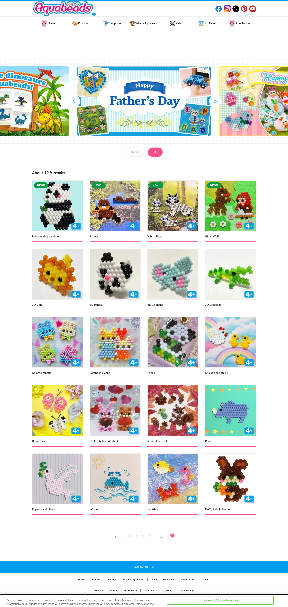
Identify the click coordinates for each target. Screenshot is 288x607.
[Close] (281, 595)
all (155, 152)
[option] (144, 101)
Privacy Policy (135, 592)
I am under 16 (220, 595)
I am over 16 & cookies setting (220, 585)
